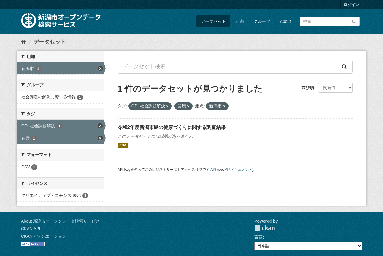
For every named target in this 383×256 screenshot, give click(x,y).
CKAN (264, 228)
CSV (122, 145)
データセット (213, 21)
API (213, 169)
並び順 (307, 87)
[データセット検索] (330, 21)
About (285, 21)
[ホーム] (23, 42)
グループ (261, 21)
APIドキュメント (238, 169)
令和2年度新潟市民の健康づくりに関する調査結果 (172, 127)
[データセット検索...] (227, 67)
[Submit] (354, 20)
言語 (258, 237)
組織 (239, 21)
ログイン (351, 4)
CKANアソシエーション (43, 236)
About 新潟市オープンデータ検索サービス (60, 221)
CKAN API (30, 228)
